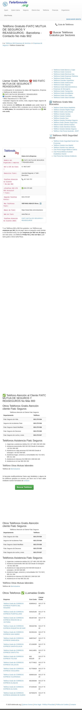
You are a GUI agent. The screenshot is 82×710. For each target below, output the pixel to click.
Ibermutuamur (15, 469)
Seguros (26, 10)
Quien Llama (15, 10)
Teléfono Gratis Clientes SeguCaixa (65, 122)
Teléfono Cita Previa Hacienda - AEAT (66, 131)
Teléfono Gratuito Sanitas (62, 114)
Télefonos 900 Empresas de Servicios (18, 43)
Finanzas (55, 10)
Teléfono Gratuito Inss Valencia (64, 147)
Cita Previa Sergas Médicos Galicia (65, 149)
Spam (6, 10)
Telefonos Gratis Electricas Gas (64, 74)
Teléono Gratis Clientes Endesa (64, 124)
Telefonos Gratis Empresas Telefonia (66, 76)
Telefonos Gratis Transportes (63, 91)
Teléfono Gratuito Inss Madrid (63, 145)
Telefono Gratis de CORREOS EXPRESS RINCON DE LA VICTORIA (13, 620)
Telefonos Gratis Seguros (62, 85)
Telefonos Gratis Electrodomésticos (65, 87)
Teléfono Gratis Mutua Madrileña (64, 107)
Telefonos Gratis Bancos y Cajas (64, 70)
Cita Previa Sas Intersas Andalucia (65, 156)
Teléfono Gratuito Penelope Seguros (66, 120)
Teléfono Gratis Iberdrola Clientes (65, 127)
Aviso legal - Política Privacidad (44, 704)
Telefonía (46, 10)
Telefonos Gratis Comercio (62, 72)
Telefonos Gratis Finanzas (62, 78)
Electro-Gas (36, 10)
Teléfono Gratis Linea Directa (63, 112)
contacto (26, 480)
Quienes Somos (27, 704)
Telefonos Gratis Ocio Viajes (63, 95)
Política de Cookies (62, 704)
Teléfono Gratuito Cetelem (62, 116)
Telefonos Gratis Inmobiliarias (63, 93)
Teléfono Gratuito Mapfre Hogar (64, 110)
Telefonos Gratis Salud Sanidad (64, 97)
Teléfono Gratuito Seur (61, 118)
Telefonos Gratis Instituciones (63, 82)
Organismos (65, 10)
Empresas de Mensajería (62, 89)
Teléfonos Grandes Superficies (64, 80)
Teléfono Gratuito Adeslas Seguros (65, 129)
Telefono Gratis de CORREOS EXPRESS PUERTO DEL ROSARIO (13, 606)
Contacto (73, 704)
